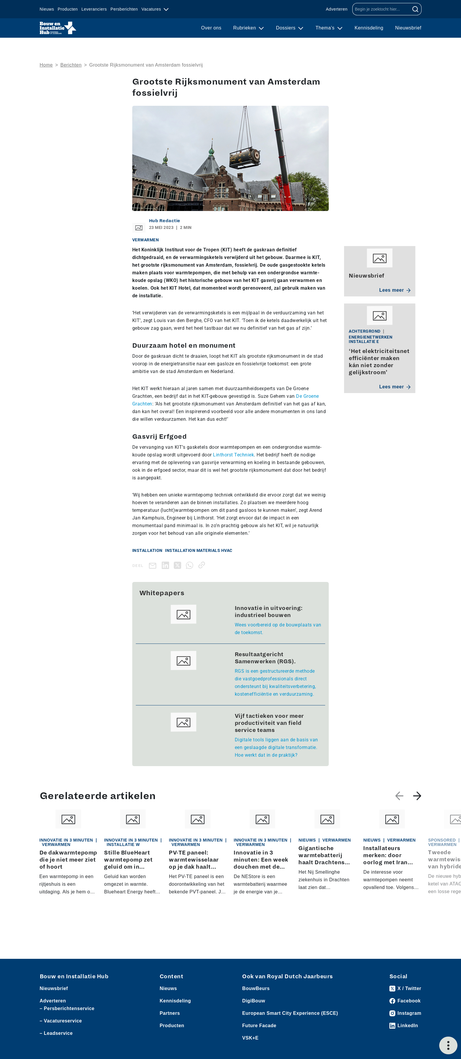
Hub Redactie (164, 220)
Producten (68, 9)
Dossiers (286, 27)
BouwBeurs (256, 988)
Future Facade (259, 1025)
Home (46, 64)
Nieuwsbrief (408, 27)
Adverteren (336, 9)
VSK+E (250, 1037)
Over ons (211, 27)
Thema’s (325, 27)
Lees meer (395, 290)
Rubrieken (245, 27)
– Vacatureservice (61, 1020)
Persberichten (124, 9)
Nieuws (47, 9)
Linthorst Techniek (233, 455)
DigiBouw (253, 1000)
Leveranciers (94, 9)
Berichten (71, 64)
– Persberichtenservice (67, 1008)
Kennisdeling (369, 27)
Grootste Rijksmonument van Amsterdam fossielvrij (146, 64)
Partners (170, 1013)
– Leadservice (56, 1033)
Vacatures (151, 9)
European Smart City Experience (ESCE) (290, 1013)
